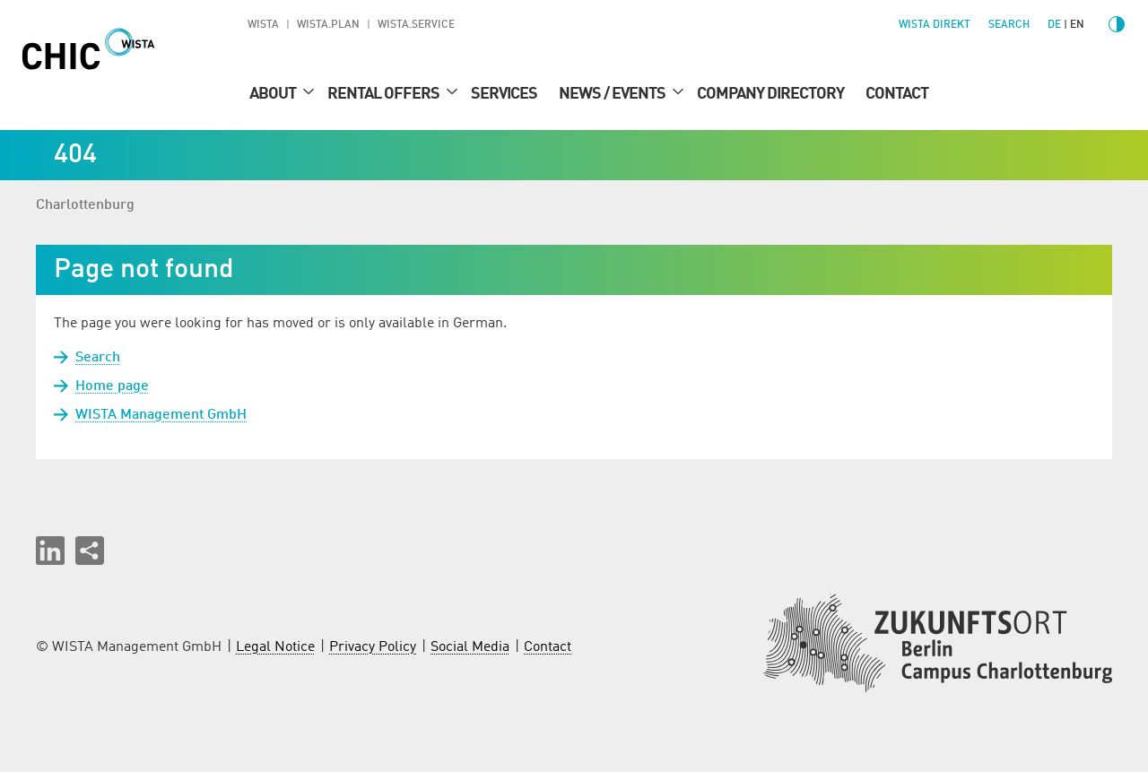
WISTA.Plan (328, 25)
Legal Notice (275, 647)
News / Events (613, 94)
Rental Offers (384, 94)
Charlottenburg (85, 205)
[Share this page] (89, 550)
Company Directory (770, 94)
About (274, 94)
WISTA (263, 25)
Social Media (469, 647)
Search (97, 358)
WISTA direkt (934, 25)
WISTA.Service (416, 25)
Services (504, 94)
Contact (896, 94)
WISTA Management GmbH (161, 415)
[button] (50, 550)
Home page (112, 386)
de (1054, 25)
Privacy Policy (372, 647)
